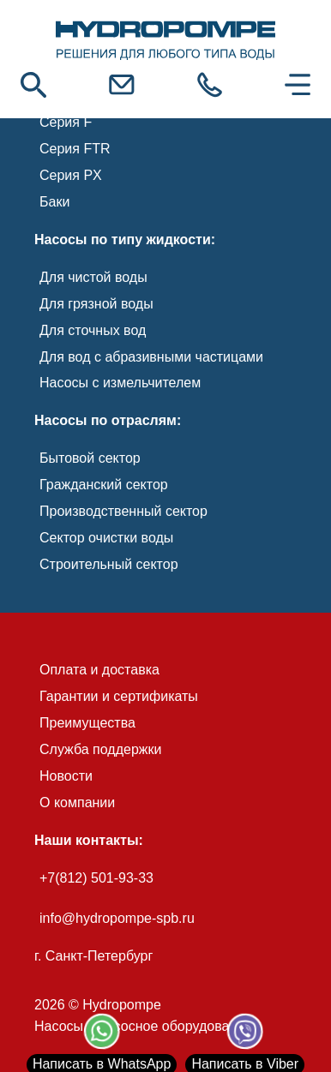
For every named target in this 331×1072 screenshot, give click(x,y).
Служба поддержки (100, 749)
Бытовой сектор (90, 458)
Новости (66, 776)
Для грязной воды (96, 303)
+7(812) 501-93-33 (96, 878)
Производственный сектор (123, 511)
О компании (77, 802)
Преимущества (87, 723)
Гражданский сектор (103, 484)
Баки (54, 202)
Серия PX (70, 175)
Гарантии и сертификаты (118, 696)
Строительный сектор (108, 564)
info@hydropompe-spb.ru (117, 918)
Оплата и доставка (99, 669)
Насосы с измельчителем (120, 382)
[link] (165, 41)
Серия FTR (75, 148)
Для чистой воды (93, 277)
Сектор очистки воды (106, 537)
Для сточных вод (92, 330)
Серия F (65, 122)
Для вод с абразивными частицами (151, 357)
